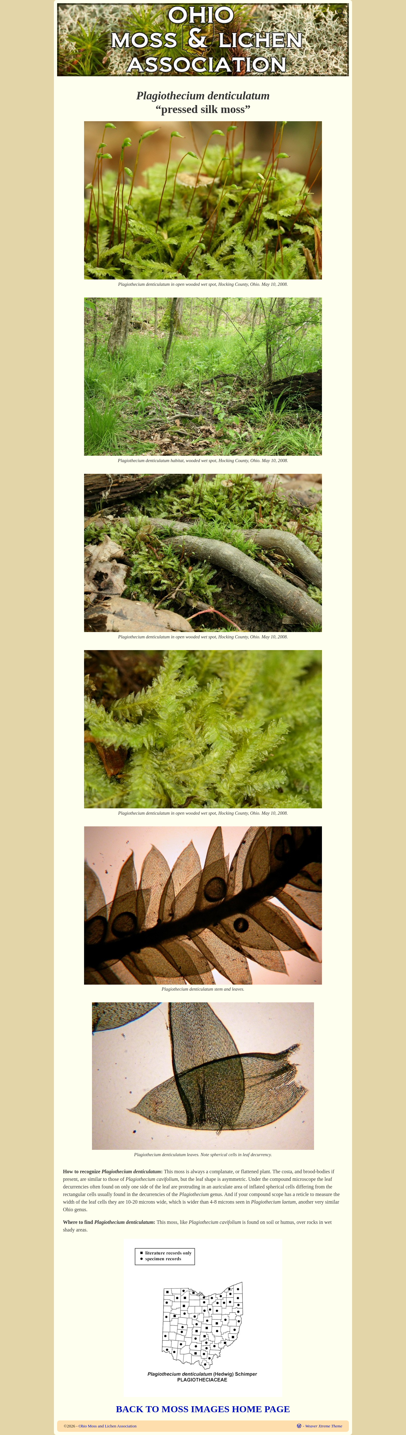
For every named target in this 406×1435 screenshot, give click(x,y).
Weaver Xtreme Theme (323, 1426)
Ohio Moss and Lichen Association (108, 1426)
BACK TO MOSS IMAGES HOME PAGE (203, 1409)
